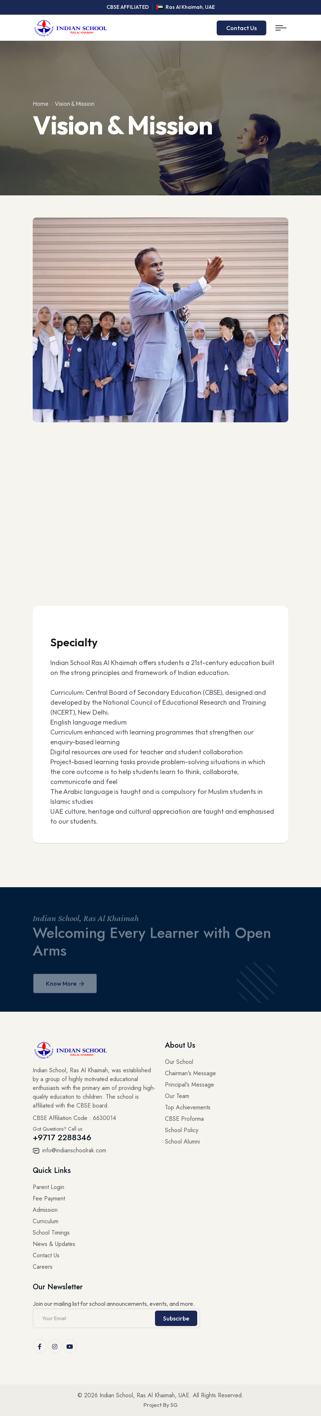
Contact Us (241, 28)
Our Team (177, 1096)
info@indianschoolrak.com (69, 1150)
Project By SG (160, 1404)
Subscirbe (176, 1318)
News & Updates (54, 1244)
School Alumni (182, 1141)
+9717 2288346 (62, 1137)
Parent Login (48, 1187)
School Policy (181, 1130)
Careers (43, 1267)
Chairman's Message (190, 1073)
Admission (45, 1210)
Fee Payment (49, 1198)
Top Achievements (187, 1107)
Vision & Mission (74, 103)
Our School (179, 1062)
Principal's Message (189, 1084)
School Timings (51, 1232)
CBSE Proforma (184, 1119)
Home (40, 103)
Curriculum (45, 1221)
